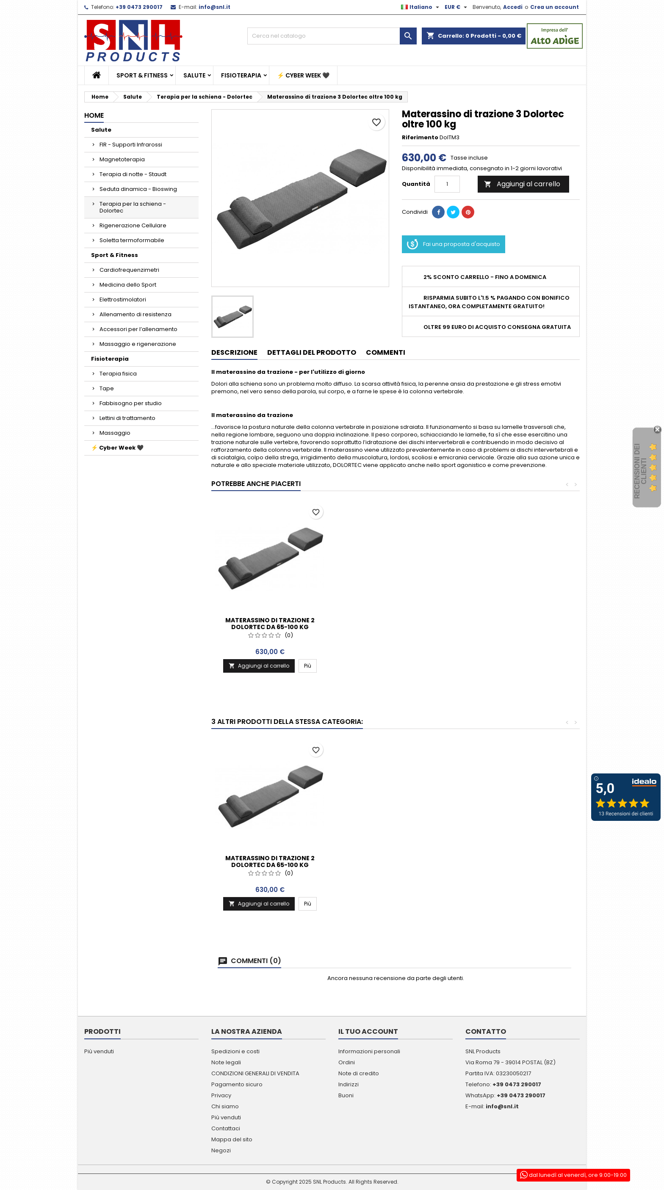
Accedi (513, 7)
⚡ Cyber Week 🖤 (303, 75)
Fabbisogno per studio (131, 403)
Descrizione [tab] (234, 352)
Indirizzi (348, 1084)
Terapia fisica (118, 374)
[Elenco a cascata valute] (457, 7)
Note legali (226, 1062)
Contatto (485, 1031)
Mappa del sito (231, 1139)
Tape (107, 388)
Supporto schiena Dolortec (269, 858)
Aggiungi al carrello (522, 184)
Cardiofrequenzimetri (129, 270)
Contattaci (225, 1128)
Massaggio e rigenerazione (138, 344)
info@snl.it (214, 7)
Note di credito (358, 1073)
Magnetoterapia (122, 159)
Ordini (346, 1062)
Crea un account (554, 7)
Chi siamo (225, 1106)
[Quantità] (447, 184)
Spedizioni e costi (235, 1051)
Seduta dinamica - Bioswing (138, 189)
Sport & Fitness (142, 75)
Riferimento (420, 137)
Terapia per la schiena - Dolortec (133, 207)
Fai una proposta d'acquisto (453, 244)
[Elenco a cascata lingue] (421, 7)
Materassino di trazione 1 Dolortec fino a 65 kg (270, 623)
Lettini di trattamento (127, 418)
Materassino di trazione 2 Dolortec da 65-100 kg (395, 623)
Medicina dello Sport (128, 285)
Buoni (346, 1095)
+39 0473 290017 (139, 7)
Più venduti (99, 1051)
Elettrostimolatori (123, 299)
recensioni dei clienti (640, 471)
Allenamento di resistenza (136, 314)
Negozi (221, 1150)
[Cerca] (332, 36)
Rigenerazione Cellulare (133, 225)
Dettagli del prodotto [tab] (311, 352)
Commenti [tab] (385, 352)
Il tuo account (368, 1031)
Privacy (221, 1095)
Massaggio (115, 433)
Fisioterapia (241, 75)
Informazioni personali (369, 1051)
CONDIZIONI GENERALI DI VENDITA (255, 1073)
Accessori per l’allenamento (138, 329)
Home (94, 115)
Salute (194, 75)
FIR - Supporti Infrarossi (131, 145)
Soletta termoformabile (132, 240)
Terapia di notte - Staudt (133, 174)
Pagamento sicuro (237, 1084)
